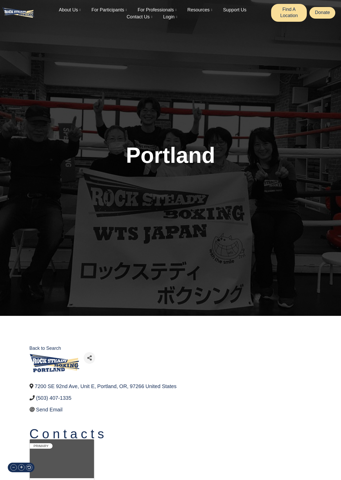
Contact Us (139, 16)
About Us (70, 9)
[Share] (89, 358)
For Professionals (156, 9)
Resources (199, 9)
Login (170, 16)
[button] (13, 467)
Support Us (234, 9)
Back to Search (45, 348)
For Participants (109, 9)
